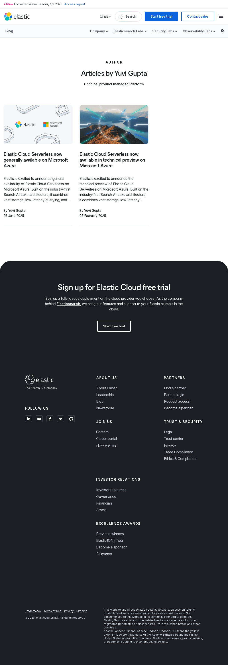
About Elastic (107, 388)
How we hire (106, 445)
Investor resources (111, 490)
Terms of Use (52, 611)
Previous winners (110, 534)
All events (104, 554)
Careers (102, 432)
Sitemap (81, 611)
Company (97, 31)
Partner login (174, 394)
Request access (177, 401)
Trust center (173, 438)
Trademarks (33, 611)
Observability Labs (197, 31)
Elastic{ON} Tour (109, 540)
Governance (106, 496)
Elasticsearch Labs (129, 31)
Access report (74, 4)
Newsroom (105, 408)
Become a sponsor (111, 547)
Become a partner (178, 408)
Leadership (105, 394)
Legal (168, 432)
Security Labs (163, 31)
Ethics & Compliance (180, 458)
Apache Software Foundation (171, 634)
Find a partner (175, 388)
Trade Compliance (178, 452)
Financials (104, 503)
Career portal (106, 438)
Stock (101, 510)
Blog (9, 31)
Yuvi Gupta (16, 210)
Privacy (170, 445)
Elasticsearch (68, 304)
